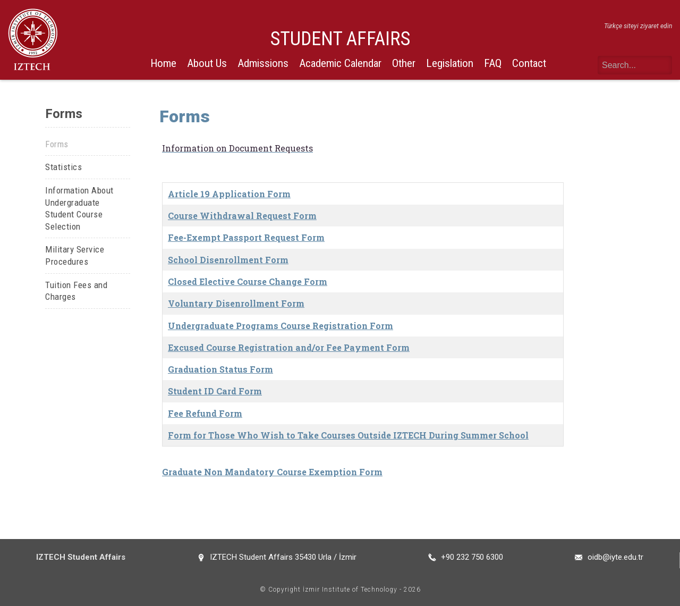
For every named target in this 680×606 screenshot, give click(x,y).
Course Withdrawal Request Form (242, 215)
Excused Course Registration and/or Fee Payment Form (289, 347)
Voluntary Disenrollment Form (236, 303)
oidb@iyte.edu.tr (615, 557)
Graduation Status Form (220, 369)
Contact (529, 63)
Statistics (63, 167)
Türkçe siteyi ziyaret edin (638, 26)
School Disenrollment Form (228, 259)
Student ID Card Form (215, 391)
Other (403, 63)
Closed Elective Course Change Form (247, 281)
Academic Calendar (340, 63)
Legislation (449, 63)
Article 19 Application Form (229, 193)
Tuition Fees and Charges (76, 291)
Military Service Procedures (74, 255)
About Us (207, 63)
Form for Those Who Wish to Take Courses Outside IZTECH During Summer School (348, 435)
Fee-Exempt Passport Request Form (246, 237)
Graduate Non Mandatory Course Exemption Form (272, 471)
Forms (57, 144)
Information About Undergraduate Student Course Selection (79, 208)
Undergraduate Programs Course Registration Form (280, 325)
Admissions (262, 63)
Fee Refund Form (205, 413)
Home (163, 63)
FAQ (493, 63)
